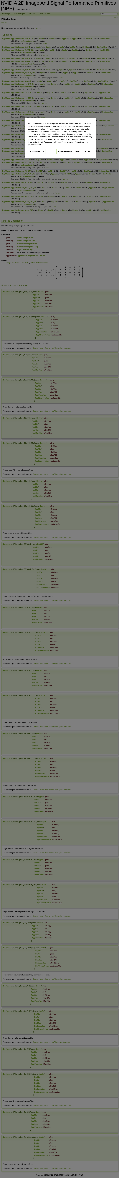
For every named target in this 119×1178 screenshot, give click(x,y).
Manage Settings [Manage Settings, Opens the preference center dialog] (37, 151)
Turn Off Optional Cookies (69, 151)
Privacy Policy (72, 137)
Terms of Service (66, 139)
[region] (60, 138)
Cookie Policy (87, 137)
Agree (87, 151)
